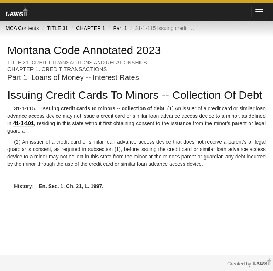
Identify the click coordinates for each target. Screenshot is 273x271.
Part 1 (120, 28)
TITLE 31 (57, 28)
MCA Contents (22, 28)
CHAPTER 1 (90, 28)
